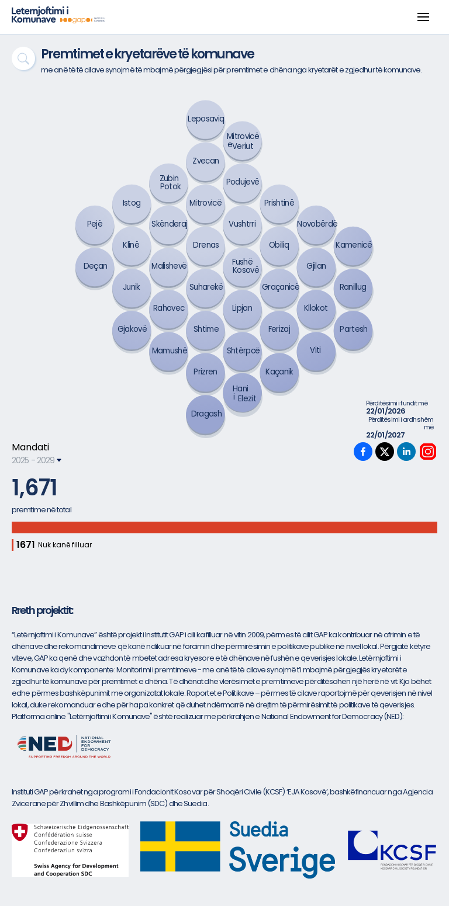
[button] (423, 17)
